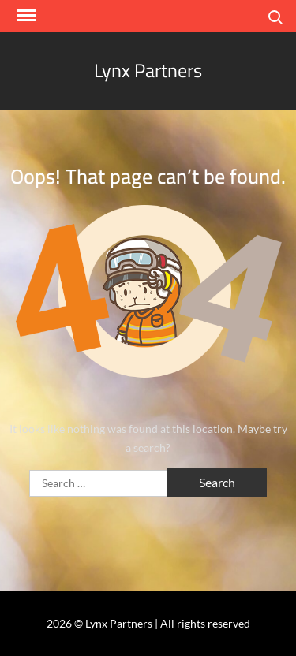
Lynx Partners (148, 70)
